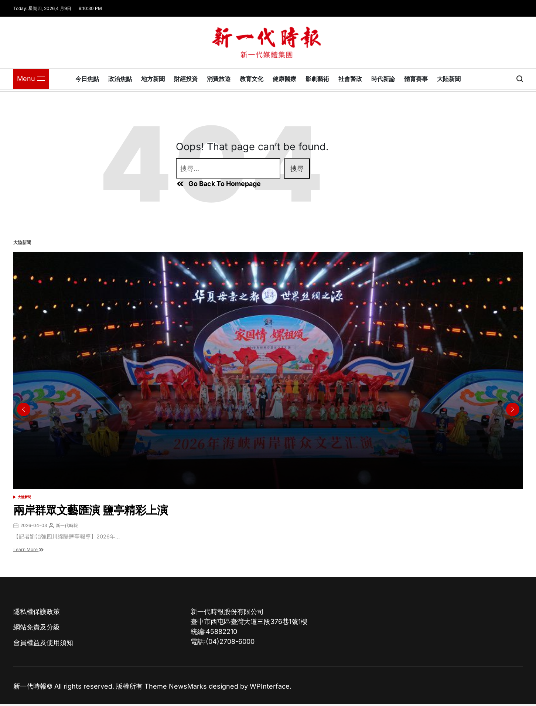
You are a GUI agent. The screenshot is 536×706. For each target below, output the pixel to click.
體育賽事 (416, 78)
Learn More (28, 549)
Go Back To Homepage (218, 183)
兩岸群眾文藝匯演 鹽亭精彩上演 (90, 510)
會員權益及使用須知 (43, 642)
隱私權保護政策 (36, 611)
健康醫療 (284, 78)
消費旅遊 (219, 78)
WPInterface (270, 686)
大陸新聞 (449, 78)
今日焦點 (87, 78)
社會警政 (350, 78)
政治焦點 (120, 78)
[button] (512, 409)
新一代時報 (67, 525)
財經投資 (186, 78)
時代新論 (383, 78)
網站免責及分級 (36, 627)
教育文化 (251, 78)
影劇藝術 (317, 78)
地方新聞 (153, 78)
